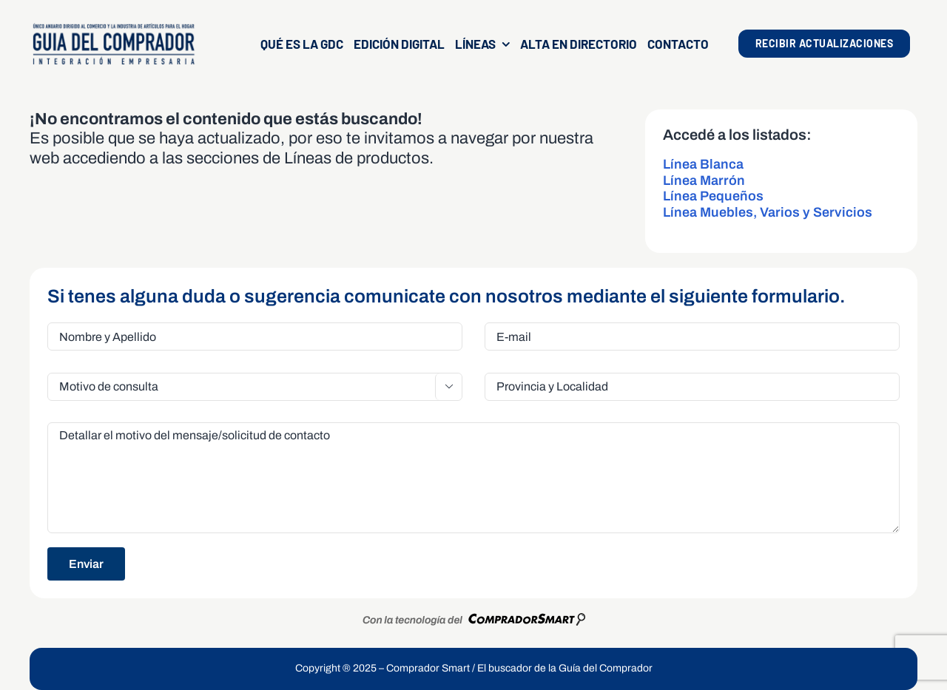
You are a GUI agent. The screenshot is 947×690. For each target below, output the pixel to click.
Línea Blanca (703, 164)
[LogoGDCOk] (114, 27)
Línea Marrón (704, 180)
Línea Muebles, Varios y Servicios (767, 212)
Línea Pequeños (713, 196)
